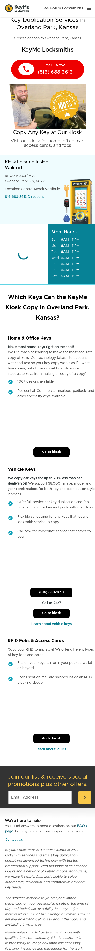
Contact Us (14, 839)
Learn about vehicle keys (51, 624)
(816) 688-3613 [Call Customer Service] (51, 592)
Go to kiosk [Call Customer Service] (51, 452)
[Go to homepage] (17, 8)
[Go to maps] (24, 254)
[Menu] (89, 8)
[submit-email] (84, 797)
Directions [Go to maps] (36, 197)
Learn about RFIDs (51, 749)
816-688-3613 (16, 197)
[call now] (47, 69)
